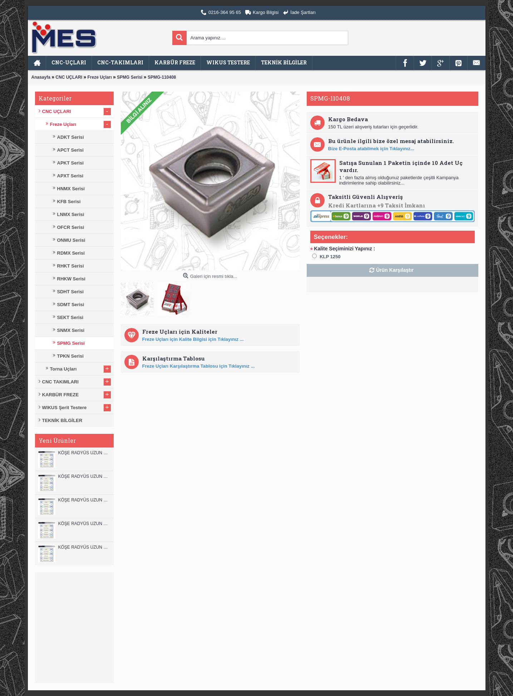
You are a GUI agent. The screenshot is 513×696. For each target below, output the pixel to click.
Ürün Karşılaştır (395, 270)
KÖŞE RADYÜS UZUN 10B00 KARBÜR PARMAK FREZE (84, 500)
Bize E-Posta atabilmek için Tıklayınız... (371, 148)
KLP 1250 (330, 256)
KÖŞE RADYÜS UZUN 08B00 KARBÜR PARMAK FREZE (84, 547)
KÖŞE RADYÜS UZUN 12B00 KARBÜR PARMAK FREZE (84, 452)
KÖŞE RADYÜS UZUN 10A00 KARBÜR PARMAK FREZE (84, 523)
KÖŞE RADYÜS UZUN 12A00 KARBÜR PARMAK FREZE (84, 476)
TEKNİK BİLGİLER (62, 420)
